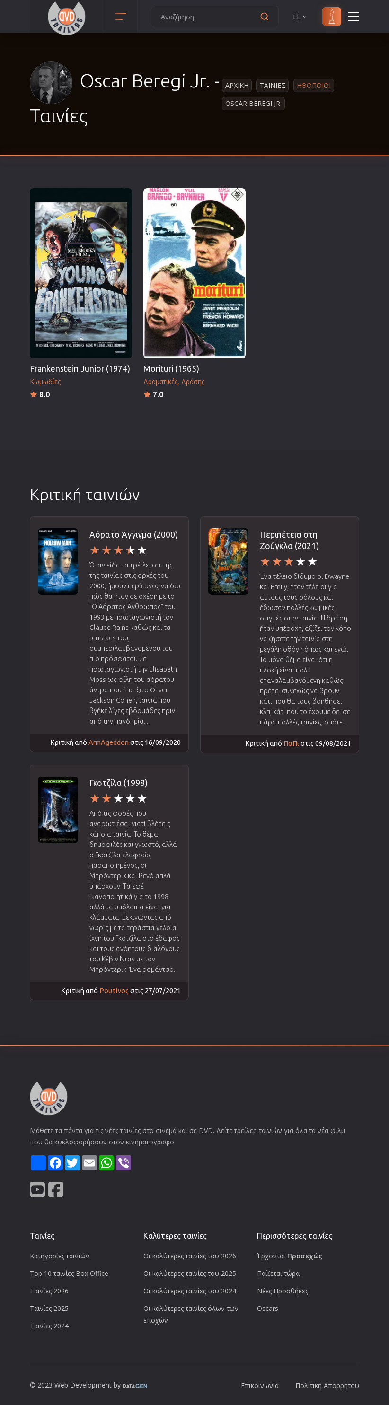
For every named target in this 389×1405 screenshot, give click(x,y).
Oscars (267, 1308)
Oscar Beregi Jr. (253, 103)
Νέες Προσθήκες (282, 1290)
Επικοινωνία (260, 1385)
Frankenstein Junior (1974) (80, 368)
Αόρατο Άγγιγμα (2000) (133, 534)
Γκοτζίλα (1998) (118, 782)
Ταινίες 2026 (49, 1290)
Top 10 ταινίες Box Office (69, 1273)
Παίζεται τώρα (278, 1273)
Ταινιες (272, 85)
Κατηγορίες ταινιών (59, 1255)
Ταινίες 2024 (49, 1325)
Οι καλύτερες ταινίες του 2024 (189, 1290)
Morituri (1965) (171, 368)
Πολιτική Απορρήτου (327, 1385)
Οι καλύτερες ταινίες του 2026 (189, 1255)
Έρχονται (289, 1255)
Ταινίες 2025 (49, 1308)
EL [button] (300, 16)
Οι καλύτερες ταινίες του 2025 (189, 1273)
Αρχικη (236, 85)
